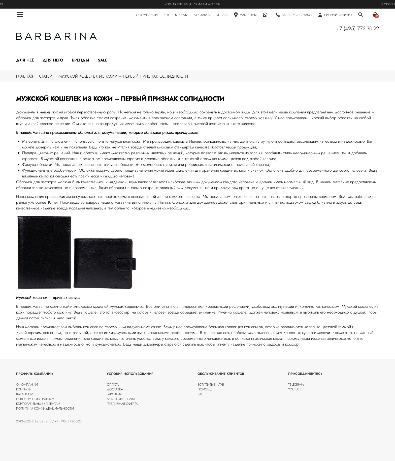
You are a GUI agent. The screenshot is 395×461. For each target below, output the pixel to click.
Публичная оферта (122, 403)
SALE (201, 394)
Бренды (80, 60)
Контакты (23, 389)
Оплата (113, 384)
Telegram (296, 384)
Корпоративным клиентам (38, 403)
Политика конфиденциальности (45, 408)
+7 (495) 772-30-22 (357, 28)
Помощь (205, 389)
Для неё (25, 60)
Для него (53, 60)
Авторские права (121, 398)
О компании (27, 384)
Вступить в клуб (211, 384)
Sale (102, 60)
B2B (166, 14)
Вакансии (24, 394)
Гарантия (114, 394)
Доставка (115, 389)
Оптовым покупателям (35, 398)
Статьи (45, 76)
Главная (24, 76)
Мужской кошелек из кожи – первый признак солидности (123, 76)
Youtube (294, 389)
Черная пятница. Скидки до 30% (194, 4)
